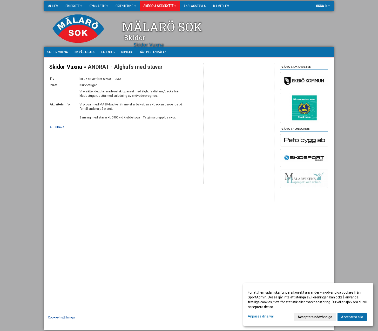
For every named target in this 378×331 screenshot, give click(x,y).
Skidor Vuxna (65, 67)
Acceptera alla (352, 317)
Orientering (125, 6)
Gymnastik (98, 6)
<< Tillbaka (56, 127)
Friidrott (74, 6)
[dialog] (308, 304)
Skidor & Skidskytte (159, 6)
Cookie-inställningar (62, 317)
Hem (53, 6)
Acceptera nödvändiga (315, 317)
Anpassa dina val (261, 316)
